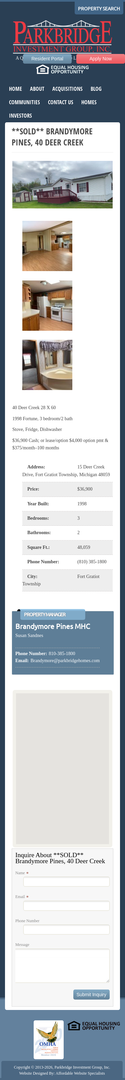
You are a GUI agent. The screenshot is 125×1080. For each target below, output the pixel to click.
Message (22, 944)
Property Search (99, 8)
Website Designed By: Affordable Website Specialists (62, 1073)
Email (20, 896)
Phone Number (27, 920)
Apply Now (101, 58)
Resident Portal (47, 58)
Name (20, 873)
